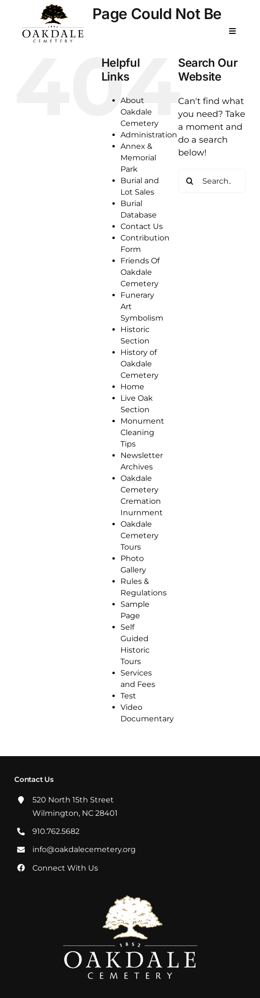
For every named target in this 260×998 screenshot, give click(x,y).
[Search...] (212, 181)
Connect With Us (65, 868)
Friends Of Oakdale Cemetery (140, 272)
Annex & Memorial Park (138, 158)
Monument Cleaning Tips (142, 432)
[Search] (190, 181)
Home (132, 386)
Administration (148, 134)
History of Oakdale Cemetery (139, 364)
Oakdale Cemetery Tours (139, 535)
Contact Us (141, 226)
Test (128, 695)
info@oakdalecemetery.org (84, 849)
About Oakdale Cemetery (139, 112)
